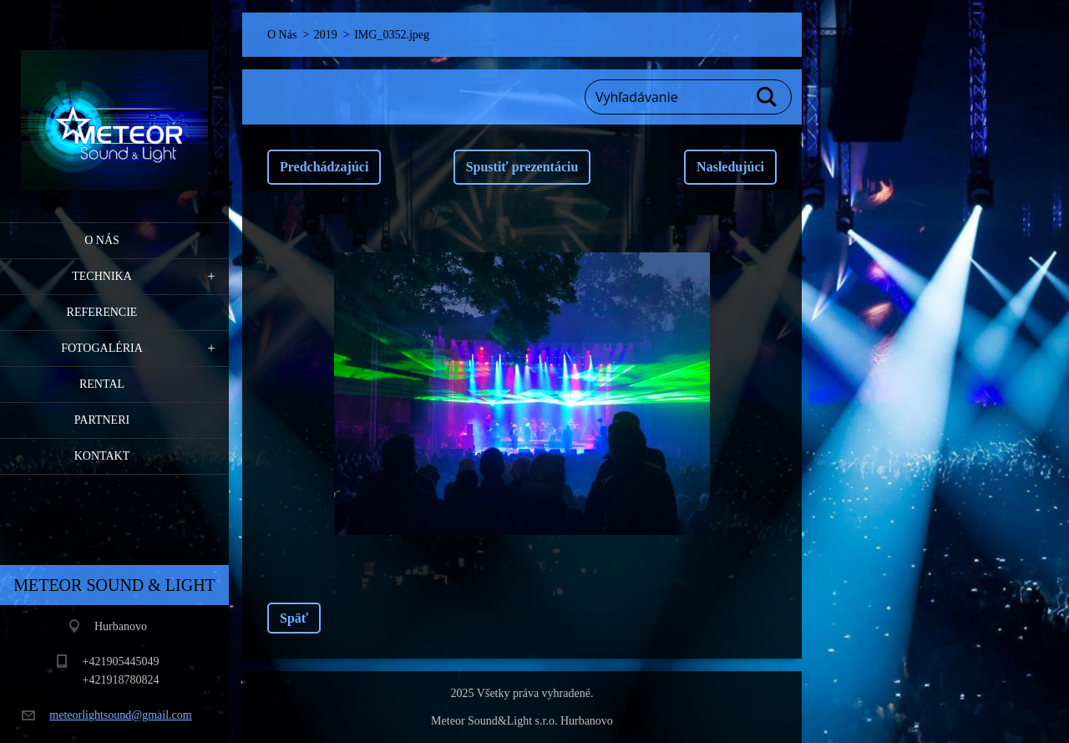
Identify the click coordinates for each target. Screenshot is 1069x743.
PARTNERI (101, 420)
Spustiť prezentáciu (522, 167)
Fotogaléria (102, 348)
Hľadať (767, 96)
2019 (325, 34)
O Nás (101, 240)
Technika (102, 276)
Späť (294, 618)
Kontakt (102, 456)
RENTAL (101, 384)
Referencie (102, 312)
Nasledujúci (730, 167)
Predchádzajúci (324, 167)
